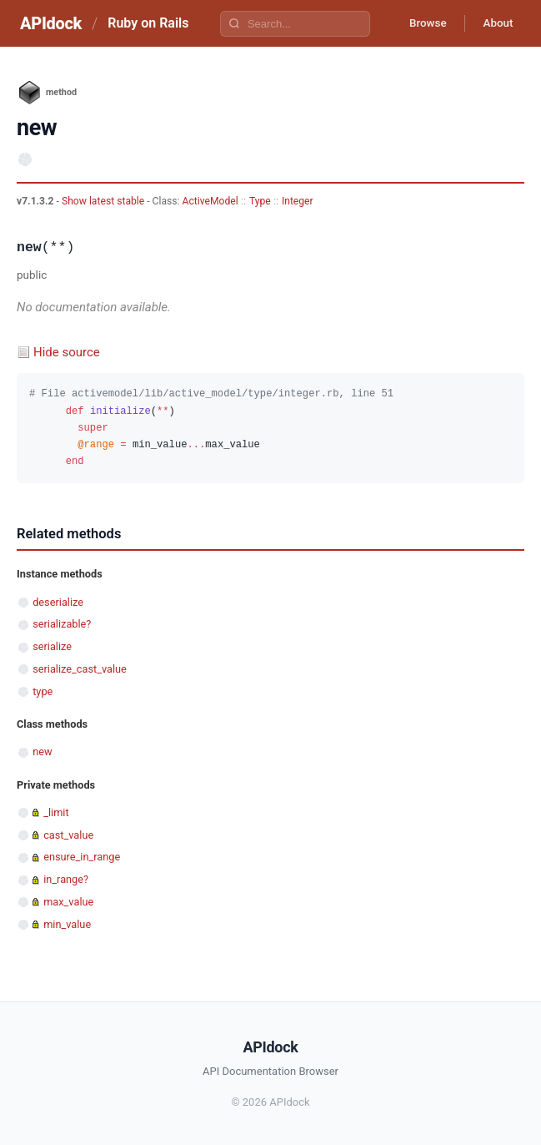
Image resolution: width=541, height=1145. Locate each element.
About (495, 23)
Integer (297, 201)
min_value (67, 924)
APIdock (51, 23)
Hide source (66, 352)
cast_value (68, 835)
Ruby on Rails (148, 23)
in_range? (65, 879)
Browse (419, 23)
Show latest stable (104, 201)
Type (260, 201)
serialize (52, 646)
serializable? (62, 624)
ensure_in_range (81, 856)
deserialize (58, 602)
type (43, 691)
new (42, 751)
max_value (68, 901)
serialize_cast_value (80, 669)
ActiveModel (210, 201)
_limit (55, 812)
